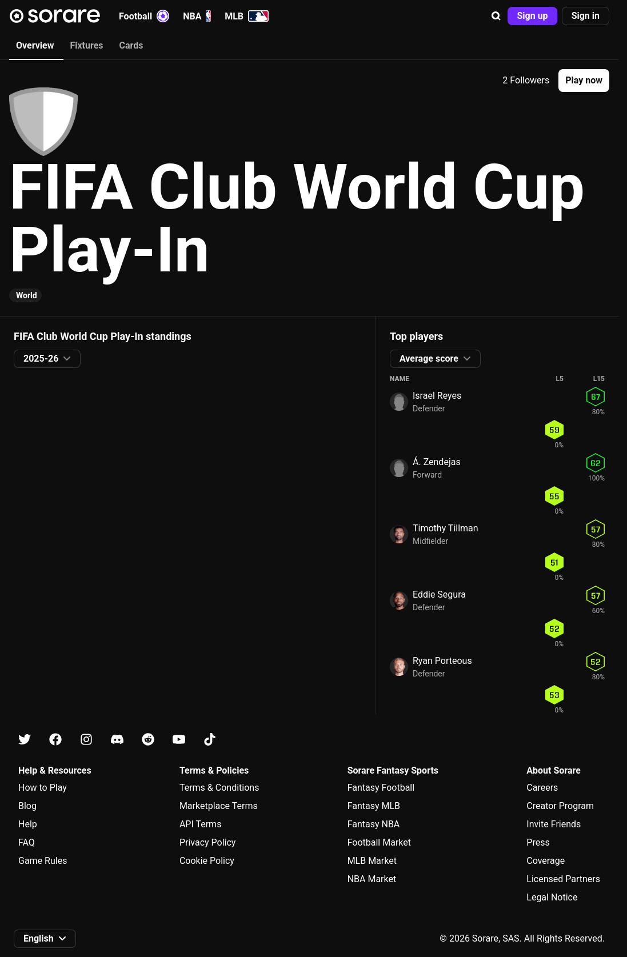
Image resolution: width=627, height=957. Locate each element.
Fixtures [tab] (86, 45)
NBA (197, 16)
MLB (247, 16)
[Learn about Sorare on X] (24, 739)
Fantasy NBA (374, 824)
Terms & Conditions (219, 787)
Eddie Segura (439, 594)
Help (27, 824)
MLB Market (372, 860)
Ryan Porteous (442, 660)
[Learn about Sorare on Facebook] (55, 739)
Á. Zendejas (437, 462)
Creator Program (560, 805)
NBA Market (372, 879)
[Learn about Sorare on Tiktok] (210, 739)
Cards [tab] (131, 45)
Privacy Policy (207, 842)
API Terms (200, 824)
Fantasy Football (381, 787)
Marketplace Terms (218, 805)
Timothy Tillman (445, 528)
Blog (27, 805)
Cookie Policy (206, 860)
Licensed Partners (563, 879)
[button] (496, 16)
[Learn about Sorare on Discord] (117, 739)
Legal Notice (551, 897)
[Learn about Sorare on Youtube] (179, 739)
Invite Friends (553, 824)
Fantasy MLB (374, 805)
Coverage (545, 860)
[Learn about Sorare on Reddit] (148, 739)
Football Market (379, 842)
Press (537, 842)
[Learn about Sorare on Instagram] (86, 739)
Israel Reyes (437, 395)
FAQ (26, 842)
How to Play (42, 787)
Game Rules (42, 860)
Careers (542, 787)
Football (144, 16)
